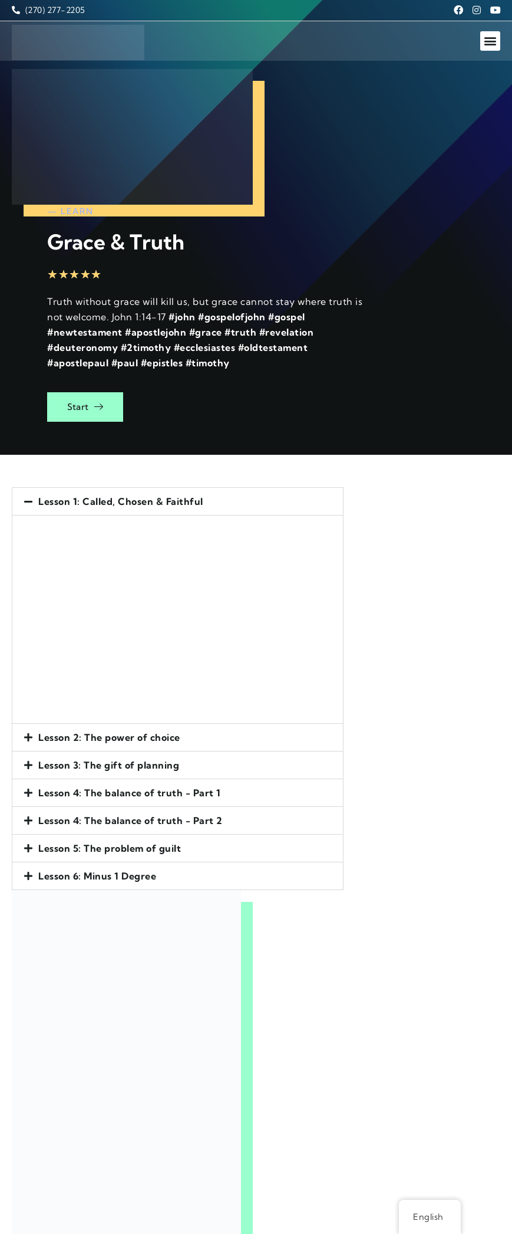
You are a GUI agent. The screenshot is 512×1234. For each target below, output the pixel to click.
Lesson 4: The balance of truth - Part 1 (129, 649)
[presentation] (331, 1049)
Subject (274, 997)
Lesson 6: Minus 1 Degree (97, 732)
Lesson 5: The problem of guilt (109, 704)
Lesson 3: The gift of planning (108, 621)
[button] (490, 32)
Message (276, 925)
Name (270, 847)
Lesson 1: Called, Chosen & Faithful (120, 357)
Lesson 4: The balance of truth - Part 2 (130, 676)
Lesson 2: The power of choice (109, 593)
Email (269, 886)
